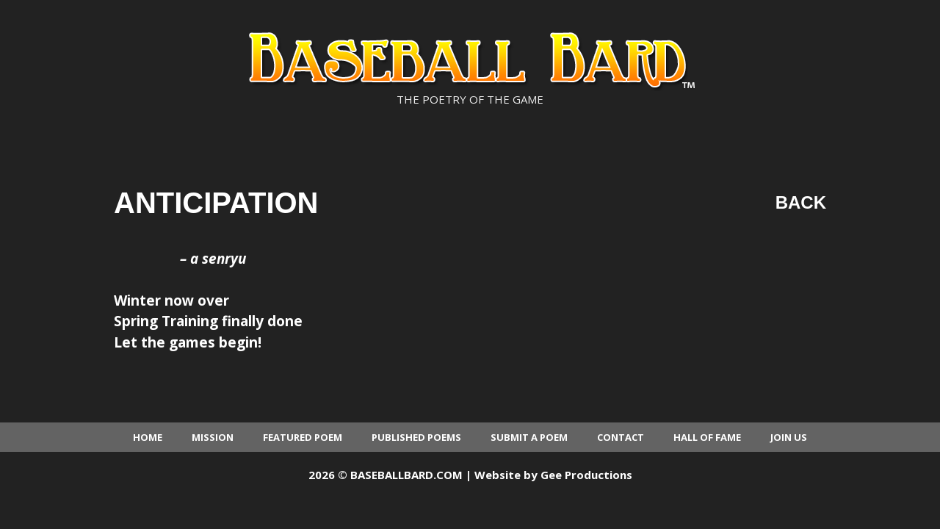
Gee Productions (586, 474)
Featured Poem (302, 437)
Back (801, 202)
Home (147, 437)
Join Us (788, 437)
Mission (213, 437)
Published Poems (416, 437)
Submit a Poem (529, 437)
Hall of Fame (707, 437)
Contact (620, 437)
